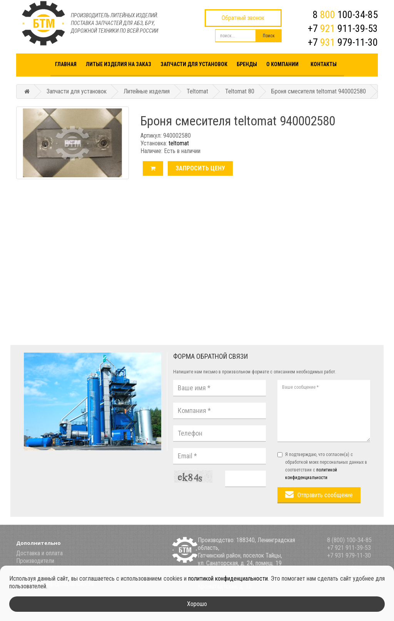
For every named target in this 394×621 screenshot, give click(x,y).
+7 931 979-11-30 (349, 555)
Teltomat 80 (239, 91)
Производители (35, 560)
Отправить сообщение (325, 495)
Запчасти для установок (193, 64)
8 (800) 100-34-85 (349, 540)
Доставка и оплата (39, 553)
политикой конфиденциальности (228, 578)
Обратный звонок (243, 18)
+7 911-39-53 (343, 28)
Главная (66, 64)
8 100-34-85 (345, 14)
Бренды (247, 64)
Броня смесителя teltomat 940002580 (318, 91)
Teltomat (197, 91)
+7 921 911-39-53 (349, 547)
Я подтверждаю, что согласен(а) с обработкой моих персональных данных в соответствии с (322, 466)
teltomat (179, 143)
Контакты (324, 64)
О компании (282, 64)
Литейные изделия (147, 91)
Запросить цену (200, 168)
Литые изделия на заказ (118, 64)
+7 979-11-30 (343, 42)
